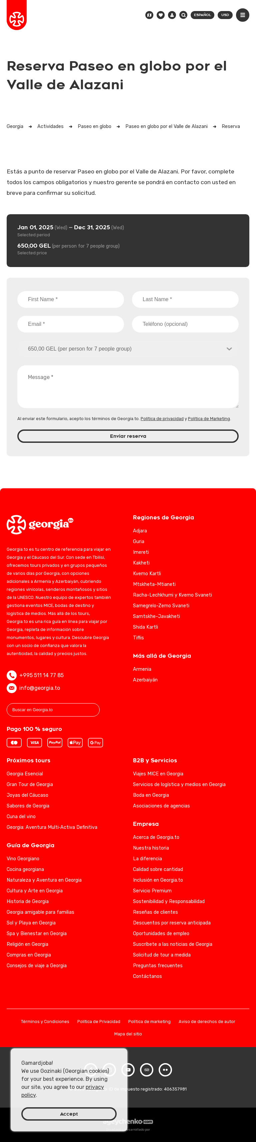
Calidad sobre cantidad (158, 869)
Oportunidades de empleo (161, 933)
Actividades (50, 126)
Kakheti (141, 563)
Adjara (140, 531)
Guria (138, 541)
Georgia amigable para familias (40, 912)
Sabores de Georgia (28, 806)
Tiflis (138, 638)
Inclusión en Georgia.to (158, 880)
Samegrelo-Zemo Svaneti (161, 606)
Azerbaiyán (145, 680)
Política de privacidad (162, 418)
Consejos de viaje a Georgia (37, 966)
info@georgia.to (33, 688)
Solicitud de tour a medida (162, 955)
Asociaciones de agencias (161, 806)
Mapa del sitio (128, 1034)
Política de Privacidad (98, 1022)
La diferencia (147, 859)
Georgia (15, 126)
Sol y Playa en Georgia (31, 923)
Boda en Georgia (151, 795)
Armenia (142, 669)
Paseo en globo (94, 126)
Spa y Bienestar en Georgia (37, 933)
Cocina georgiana (25, 869)
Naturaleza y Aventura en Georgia (44, 880)
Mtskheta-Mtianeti (154, 584)
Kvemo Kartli (147, 574)
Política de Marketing (209, 418)
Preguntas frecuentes (158, 966)
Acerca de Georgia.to (156, 837)
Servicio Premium (152, 891)
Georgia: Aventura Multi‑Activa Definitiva (52, 827)
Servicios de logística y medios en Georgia (179, 784)
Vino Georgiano (23, 859)
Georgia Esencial (25, 774)
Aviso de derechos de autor (207, 1022)
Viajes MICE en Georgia (158, 774)
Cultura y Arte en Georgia (35, 891)
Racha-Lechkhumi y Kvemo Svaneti (172, 595)
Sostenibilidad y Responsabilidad (169, 901)
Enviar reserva (128, 436)
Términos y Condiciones (45, 1022)
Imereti (141, 552)
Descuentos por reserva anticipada (172, 923)
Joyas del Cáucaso (27, 795)
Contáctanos (147, 976)
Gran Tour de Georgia (30, 784)
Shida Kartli (145, 627)
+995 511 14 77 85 (35, 675)
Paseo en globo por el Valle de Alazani (166, 126)
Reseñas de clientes (155, 912)
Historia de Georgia (28, 901)
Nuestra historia (151, 848)
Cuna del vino (21, 816)
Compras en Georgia (29, 955)
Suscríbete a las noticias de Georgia (172, 944)
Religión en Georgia (27, 944)
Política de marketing (149, 1022)
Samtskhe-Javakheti (156, 616)
